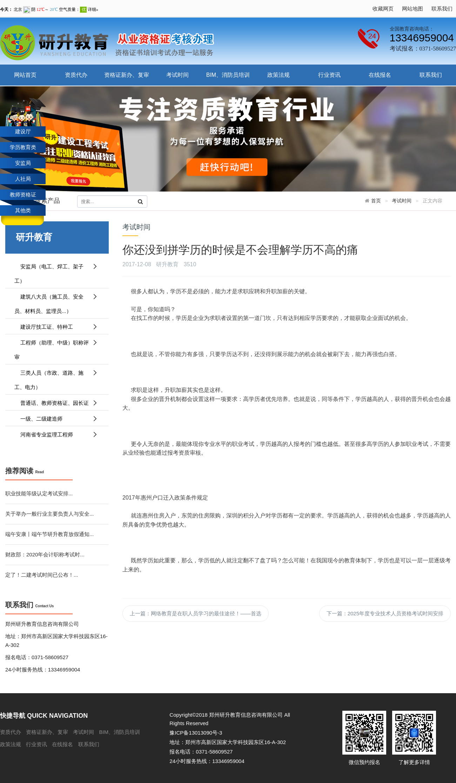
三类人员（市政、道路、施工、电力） (56, 378)
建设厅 (23, 131)
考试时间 (177, 75)
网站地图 (412, 9)
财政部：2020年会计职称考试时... (45, 554)
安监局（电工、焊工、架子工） (56, 271)
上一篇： (195, 613)
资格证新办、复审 (126, 75)
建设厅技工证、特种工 (56, 327)
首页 (376, 200)
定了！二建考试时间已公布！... (41, 575)
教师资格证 (23, 195)
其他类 (23, 210)
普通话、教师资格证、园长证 (56, 403)
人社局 (23, 179)
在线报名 (380, 75)
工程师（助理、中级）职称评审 (56, 347)
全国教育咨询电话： (412, 29)
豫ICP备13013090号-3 (195, 733)
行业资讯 (329, 75)
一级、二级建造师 (56, 418)
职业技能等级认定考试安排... (39, 493)
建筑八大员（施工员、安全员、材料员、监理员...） (56, 301)
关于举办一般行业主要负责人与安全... (49, 514)
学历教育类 (23, 147)
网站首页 (25, 75)
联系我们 (441, 9)
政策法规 (278, 75)
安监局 (23, 163)
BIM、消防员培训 (228, 75)
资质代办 (76, 75)
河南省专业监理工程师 (56, 434)
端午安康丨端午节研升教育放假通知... (49, 534)
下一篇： (385, 613)
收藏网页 (383, 9)
